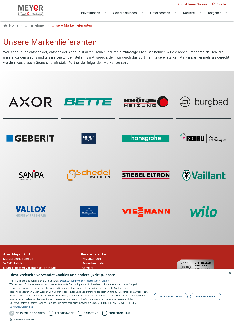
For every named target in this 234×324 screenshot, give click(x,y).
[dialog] (117, 296)
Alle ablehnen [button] (206, 296)
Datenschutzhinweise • (73, 280)
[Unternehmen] (35, 25)
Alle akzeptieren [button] (170, 296)
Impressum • (93, 280)
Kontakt (104, 280)
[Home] (13, 25)
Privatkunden (91, 259)
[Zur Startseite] (28, 10)
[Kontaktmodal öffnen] (189, 4)
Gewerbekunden (93, 263)
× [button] (229, 273)
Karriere (87, 268)
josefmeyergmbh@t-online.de (35, 268)
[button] (78, 319)
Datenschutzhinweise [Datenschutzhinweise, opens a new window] (21, 306)
